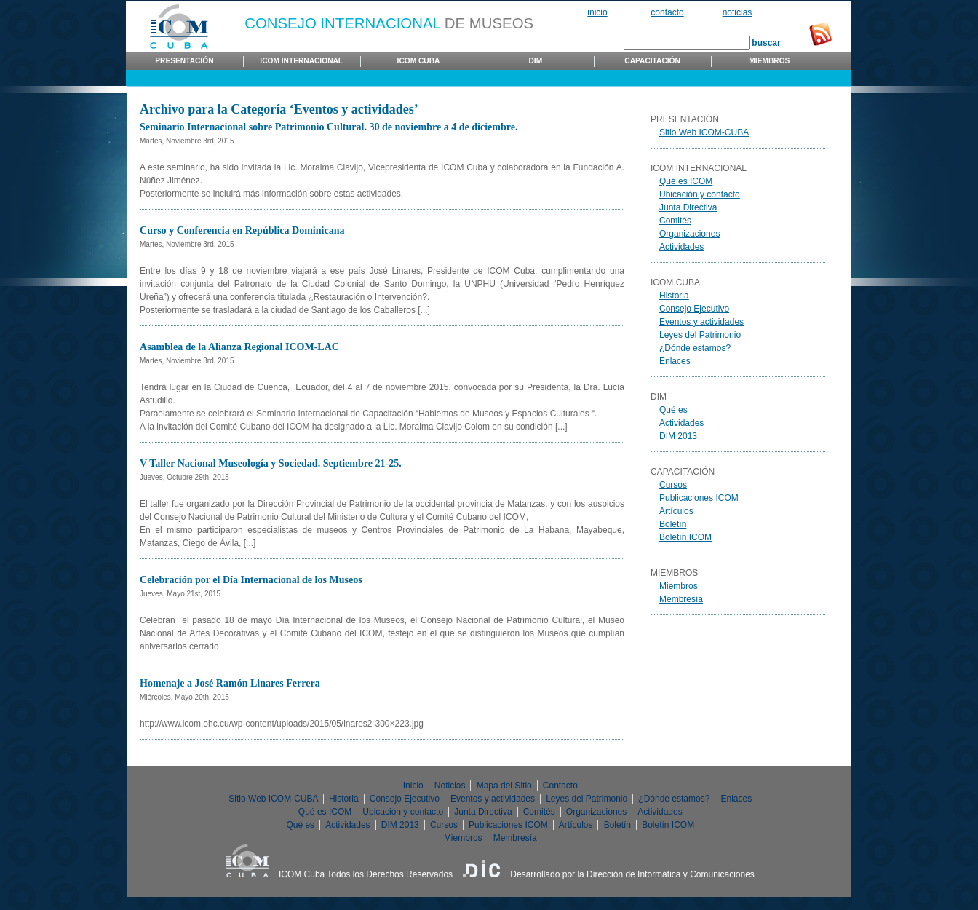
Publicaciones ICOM (699, 498)
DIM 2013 (678, 436)
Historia (674, 295)
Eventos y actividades (701, 322)
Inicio (597, 12)
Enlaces (675, 361)
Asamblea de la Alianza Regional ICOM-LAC (239, 346)
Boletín (672, 524)
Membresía (681, 599)
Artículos (676, 511)
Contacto (667, 12)
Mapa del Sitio (504, 785)
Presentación (184, 61)
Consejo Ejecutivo (694, 309)
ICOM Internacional (301, 61)
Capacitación (652, 61)
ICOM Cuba (418, 61)
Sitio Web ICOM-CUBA (704, 132)
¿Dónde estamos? (695, 348)
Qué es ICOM (685, 181)
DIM (535, 61)
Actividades (681, 247)
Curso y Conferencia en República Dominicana (242, 230)
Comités (675, 220)
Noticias (737, 12)
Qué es (673, 410)
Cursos (673, 485)
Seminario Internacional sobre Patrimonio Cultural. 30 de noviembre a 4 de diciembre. (329, 126)
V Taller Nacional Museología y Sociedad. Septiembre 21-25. (271, 463)
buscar (766, 43)
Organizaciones (689, 234)
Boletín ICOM (685, 537)
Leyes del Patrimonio (700, 335)
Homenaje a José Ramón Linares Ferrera (230, 683)
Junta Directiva (688, 207)
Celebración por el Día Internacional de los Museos (251, 579)
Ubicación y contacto (699, 194)
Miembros (769, 61)
